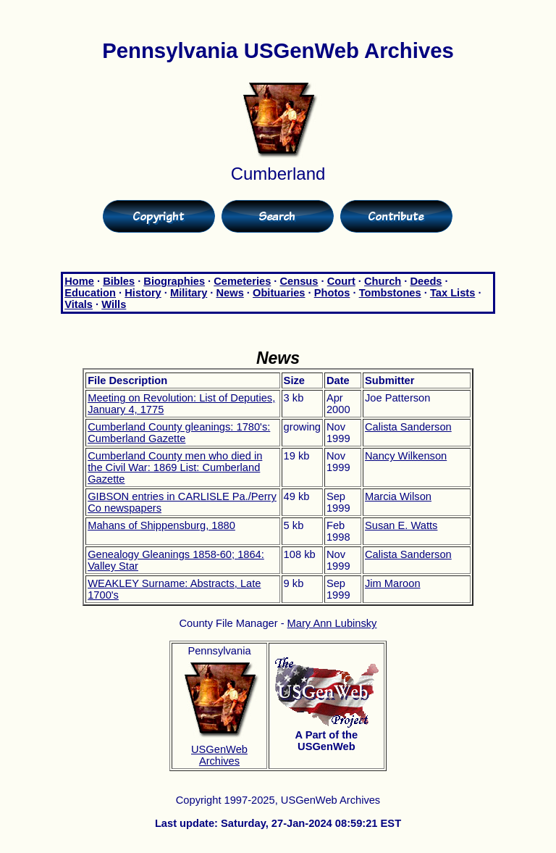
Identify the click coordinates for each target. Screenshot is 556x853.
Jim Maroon (393, 583)
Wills (113, 304)
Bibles (119, 281)
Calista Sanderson (408, 427)
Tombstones (390, 293)
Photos (332, 293)
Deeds (426, 281)
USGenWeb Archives (219, 755)
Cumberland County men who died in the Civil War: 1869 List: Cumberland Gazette (175, 467)
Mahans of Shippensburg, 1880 (161, 525)
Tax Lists (452, 293)
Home (79, 281)
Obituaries (279, 293)
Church (382, 281)
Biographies (174, 281)
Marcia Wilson (398, 496)
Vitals (78, 304)
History (143, 293)
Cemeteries (242, 281)
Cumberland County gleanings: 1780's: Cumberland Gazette (179, 432)
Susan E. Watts (401, 525)
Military (188, 293)
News (230, 293)
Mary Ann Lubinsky (332, 623)
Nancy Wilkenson (406, 456)
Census (299, 281)
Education (90, 293)
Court (341, 281)
